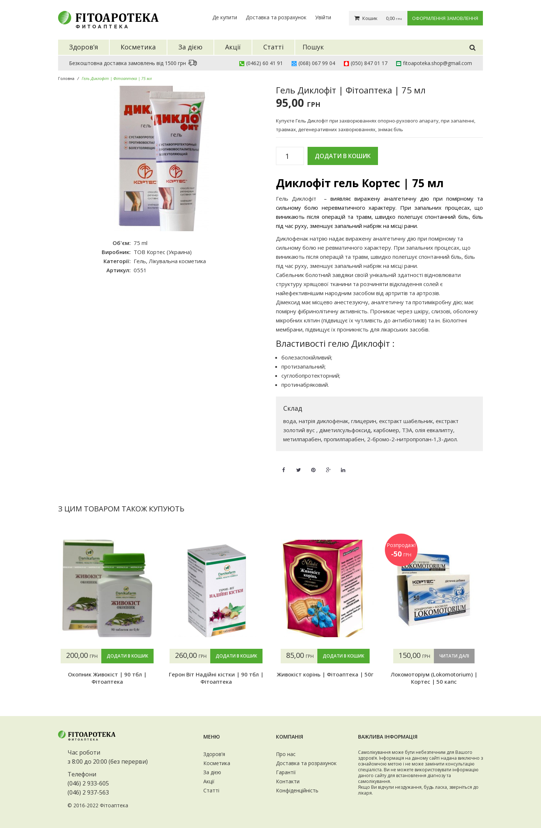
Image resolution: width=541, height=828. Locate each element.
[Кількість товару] (290, 156)
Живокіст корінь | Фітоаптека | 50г (325, 674)
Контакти (288, 781)
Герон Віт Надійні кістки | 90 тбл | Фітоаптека (216, 678)
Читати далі (454, 656)
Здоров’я (214, 754)
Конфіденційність (297, 790)
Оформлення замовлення (445, 18)
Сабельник (290, 274)
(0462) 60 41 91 (264, 63)
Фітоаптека (114, 805)
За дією (212, 772)
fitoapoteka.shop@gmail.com (437, 63)
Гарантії (286, 772)
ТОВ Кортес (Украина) (163, 252)
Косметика (216, 763)
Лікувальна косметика (177, 261)
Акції (209, 781)
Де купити (224, 17)
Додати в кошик (343, 156)
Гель (140, 261)
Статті (211, 790)
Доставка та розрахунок (276, 17)
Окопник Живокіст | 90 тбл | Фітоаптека (107, 678)
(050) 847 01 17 (369, 63)
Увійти (323, 17)
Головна (66, 78)
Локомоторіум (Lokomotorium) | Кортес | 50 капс (434, 678)
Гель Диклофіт (296, 198)
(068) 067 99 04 (316, 63)
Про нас (286, 754)
